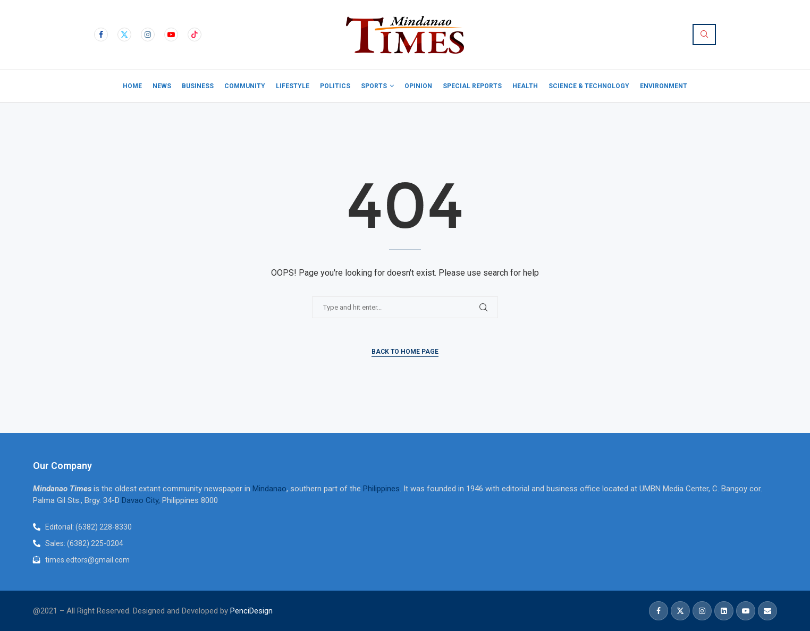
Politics (335, 86)
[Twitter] (124, 34)
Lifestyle (292, 86)
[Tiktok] (194, 34)
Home (132, 86)
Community (244, 86)
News (162, 86)
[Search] (704, 34)
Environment (663, 86)
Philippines (381, 488)
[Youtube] (171, 34)
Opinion (418, 86)
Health (525, 86)
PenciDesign (251, 611)
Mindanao (269, 488)
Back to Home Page (405, 351)
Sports (374, 86)
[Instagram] (148, 34)
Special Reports (472, 86)
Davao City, (142, 500)
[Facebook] (101, 34)
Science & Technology (589, 86)
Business (198, 86)
